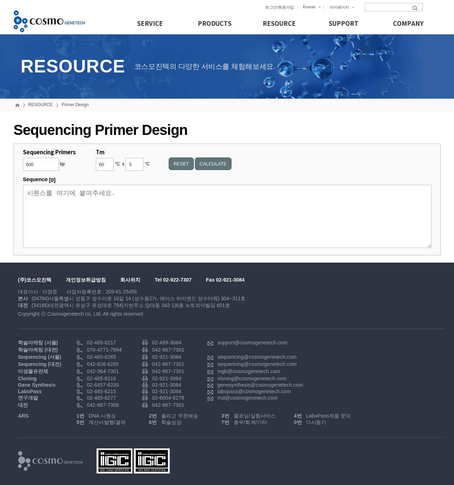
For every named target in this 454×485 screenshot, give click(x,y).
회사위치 (130, 280)
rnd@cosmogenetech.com (247, 398)
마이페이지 (341, 7)
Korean (311, 7)
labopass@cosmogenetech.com (254, 391)
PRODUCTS (214, 24)
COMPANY (408, 24)
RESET (181, 163)
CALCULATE (213, 163)
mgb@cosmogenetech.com (248, 371)
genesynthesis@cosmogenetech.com (260, 385)
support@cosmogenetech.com (252, 342)
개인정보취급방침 (86, 280)
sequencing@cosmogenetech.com (257, 357)
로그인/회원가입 (279, 7)
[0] (52, 180)
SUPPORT (344, 24)
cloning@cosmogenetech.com (252, 378)
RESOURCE (279, 24)
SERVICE (150, 24)
